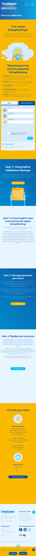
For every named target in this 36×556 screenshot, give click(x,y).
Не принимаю (13, 553)
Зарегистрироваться (27, 103)
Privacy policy (21, 134)
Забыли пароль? (9, 144)
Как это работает (15, 11)
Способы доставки (18, 368)
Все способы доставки (18, 477)
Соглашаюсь (23, 553)
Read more (24, 550)
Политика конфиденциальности (8, 531)
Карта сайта (4, 535)
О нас (2, 528)
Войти (9, 103)
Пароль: (10, 113)
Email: (9, 108)
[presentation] (18, 127)
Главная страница (5, 11)
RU (26, 4)
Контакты (3, 533)
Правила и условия (5, 530)
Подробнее (18, 303)
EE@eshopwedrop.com (29, 515)
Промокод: (11, 119)
